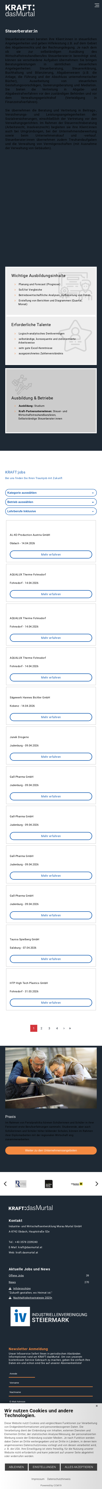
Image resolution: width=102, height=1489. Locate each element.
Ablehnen (16, 1467)
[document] (51, 1435)
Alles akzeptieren (79, 1467)
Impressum (38, 1479)
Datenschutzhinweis (59, 1479)
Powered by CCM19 (50, 1485)
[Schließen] (96, 1405)
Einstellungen (44, 1467)
